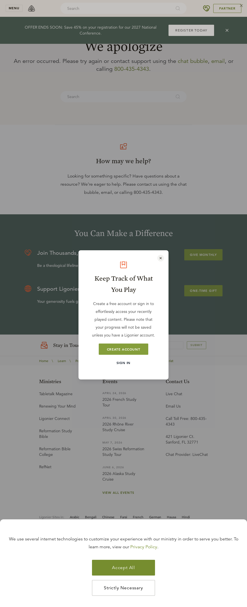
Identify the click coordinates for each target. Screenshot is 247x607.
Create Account (123, 349)
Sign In (123, 362)
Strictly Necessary (123, 588)
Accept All (123, 567)
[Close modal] (160, 258)
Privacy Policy (143, 547)
